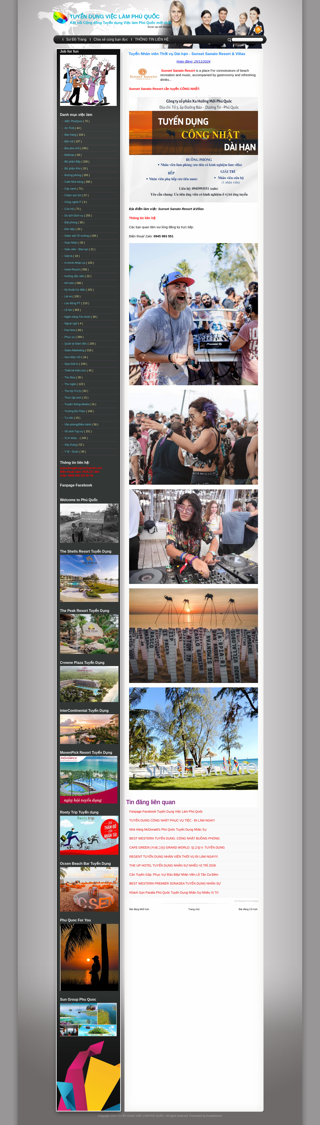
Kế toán (69, 283)
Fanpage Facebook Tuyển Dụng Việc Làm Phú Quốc (166, 811)
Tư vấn (69, 417)
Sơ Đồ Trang (76, 39)
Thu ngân (70, 384)
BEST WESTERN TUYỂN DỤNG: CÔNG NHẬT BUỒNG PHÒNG (174, 838)
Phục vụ (70, 337)
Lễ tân (68, 310)
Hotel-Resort (72, 269)
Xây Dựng (71, 444)
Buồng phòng (73, 175)
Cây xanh (70, 188)
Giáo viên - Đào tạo (76, 249)
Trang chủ (194, 909)
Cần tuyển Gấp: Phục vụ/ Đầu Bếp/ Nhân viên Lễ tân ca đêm (173, 874)
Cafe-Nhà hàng (74, 181)
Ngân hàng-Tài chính (77, 316)
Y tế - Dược (72, 451)
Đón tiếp (70, 229)
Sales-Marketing (74, 350)
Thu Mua (70, 377)
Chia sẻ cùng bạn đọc (111, 39)
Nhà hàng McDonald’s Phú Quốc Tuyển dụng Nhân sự (167, 829)
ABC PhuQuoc (73, 121)
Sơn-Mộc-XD (73, 357)
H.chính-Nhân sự (75, 262)
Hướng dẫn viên (74, 276)
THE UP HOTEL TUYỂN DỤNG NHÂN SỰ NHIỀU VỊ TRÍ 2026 (172, 865)
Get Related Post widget (246, 901)
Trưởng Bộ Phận (75, 411)
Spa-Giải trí (71, 363)
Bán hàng (70, 134)
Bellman (69, 155)
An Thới (69, 128)
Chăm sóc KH (73, 195)
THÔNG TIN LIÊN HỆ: (152, 39)
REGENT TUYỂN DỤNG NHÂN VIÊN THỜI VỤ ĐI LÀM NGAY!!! (173, 856)
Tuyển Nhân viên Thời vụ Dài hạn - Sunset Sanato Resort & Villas (187, 54)
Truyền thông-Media (77, 404)
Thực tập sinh (73, 397)
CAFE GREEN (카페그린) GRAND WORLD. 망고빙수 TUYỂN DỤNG (177, 847)
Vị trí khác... (72, 438)
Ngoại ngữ (71, 323)
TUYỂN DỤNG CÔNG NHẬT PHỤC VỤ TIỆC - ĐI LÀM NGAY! (172, 820)
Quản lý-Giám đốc (76, 343)
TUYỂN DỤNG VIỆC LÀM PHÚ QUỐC (115, 17)
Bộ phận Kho (72, 168)
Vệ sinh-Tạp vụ (74, 431)
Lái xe (68, 296)
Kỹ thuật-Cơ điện (75, 289)
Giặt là (68, 256)
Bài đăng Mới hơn (139, 909)
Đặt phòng (71, 222)
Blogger (167, 27)
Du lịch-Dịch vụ (74, 215)
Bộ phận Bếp (72, 161)
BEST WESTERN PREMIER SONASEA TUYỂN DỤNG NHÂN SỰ (175, 883)
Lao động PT (72, 303)
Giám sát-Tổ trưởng (77, 235)
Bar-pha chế (72, 148)
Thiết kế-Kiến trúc (75, 370)
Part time (70, 330)
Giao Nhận (71, 242)
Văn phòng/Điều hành (78, 424)
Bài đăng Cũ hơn (248, 909)
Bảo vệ (69, 141)
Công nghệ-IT (73, 202)
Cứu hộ (69, 208)
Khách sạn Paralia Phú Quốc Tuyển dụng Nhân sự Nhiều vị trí (173, 892)
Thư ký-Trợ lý (73, 391)
